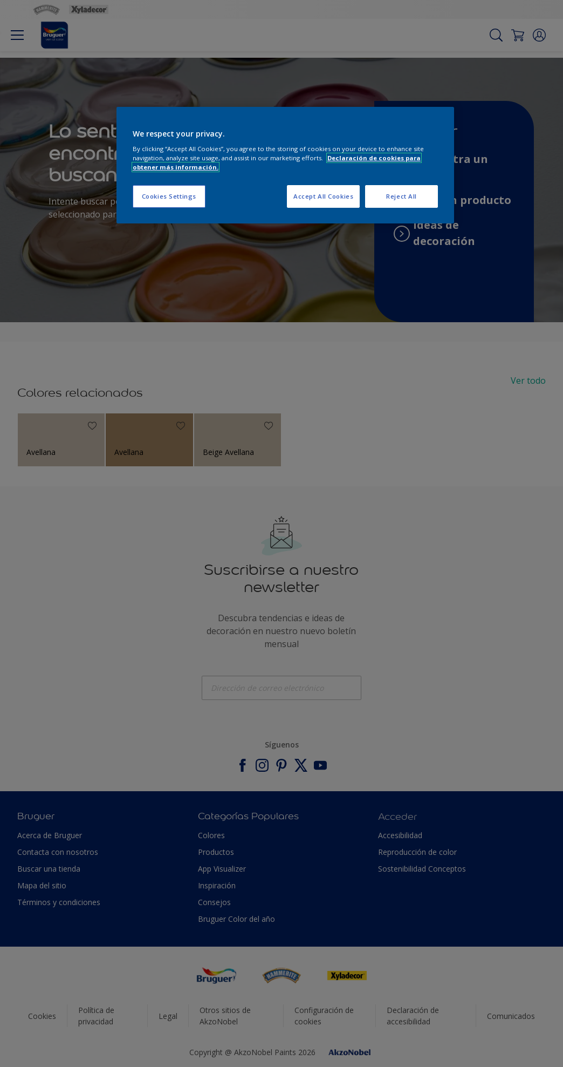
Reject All (401, 196)
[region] (285, 165)
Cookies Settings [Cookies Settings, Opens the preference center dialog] (169, 196)
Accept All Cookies (323, 196)
